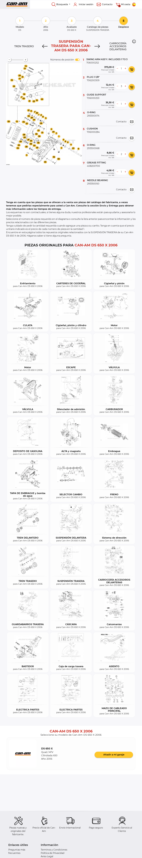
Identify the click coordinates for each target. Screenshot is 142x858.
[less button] (117, 69)
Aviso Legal (47, 856)
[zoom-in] (25, 60)
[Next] (97, 46)
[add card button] (132, 69)
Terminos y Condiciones (54, 849)
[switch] (77, 60)
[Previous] (45, 46)
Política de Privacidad (52, 853)
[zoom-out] (9, 60)
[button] (134, 41)
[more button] (125, 69)
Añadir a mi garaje (113, 754)
